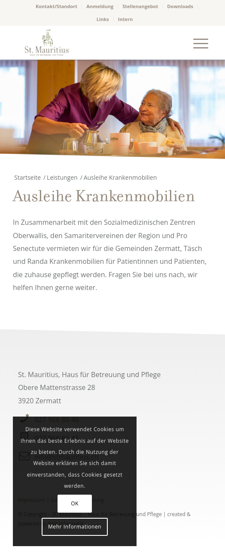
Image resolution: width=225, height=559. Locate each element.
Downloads (180, 6)
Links (103, 19)
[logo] (93, 42)
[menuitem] (56, 6)
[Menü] (196, 42)
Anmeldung (99, 6)
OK (75, 503)
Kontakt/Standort (56, 6)
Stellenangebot (140, 6)
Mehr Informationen (74, 526)
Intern (125, 19)
